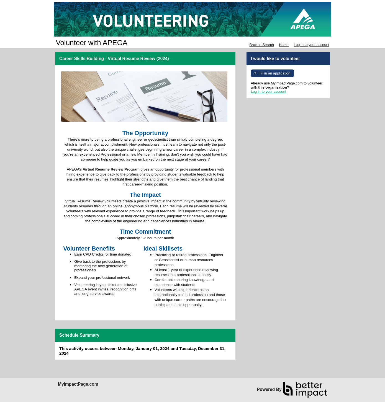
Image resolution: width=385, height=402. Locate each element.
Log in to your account (311, 45)
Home (284, 45)
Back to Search (261, 45)
